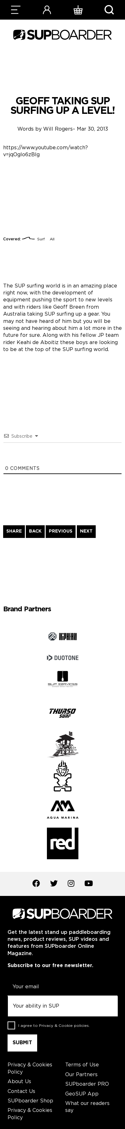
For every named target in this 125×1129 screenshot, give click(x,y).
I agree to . (54, 1025)
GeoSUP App (82, 1094)
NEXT (86, 531)
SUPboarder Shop (30, 1101)
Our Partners (81, 1074)
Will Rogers (58, 129)
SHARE (14, 531)
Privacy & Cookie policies (64, 1025)
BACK (35, 531)
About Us (19, 1081)
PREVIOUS (60, 531)
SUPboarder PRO (87, 1084)
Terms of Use (82, 1065)
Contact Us (21, 1091)
